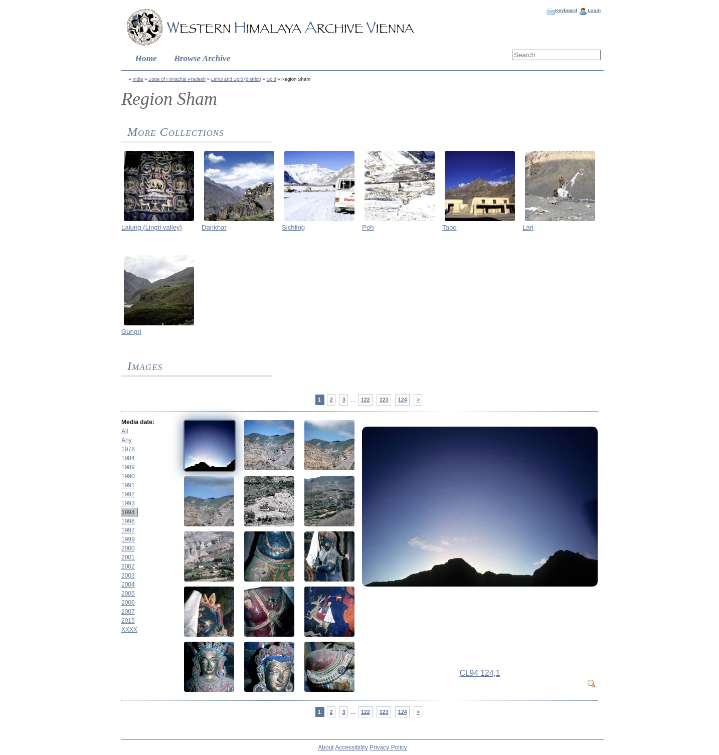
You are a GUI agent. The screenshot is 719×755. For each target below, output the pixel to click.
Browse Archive (202, 58)
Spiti (271, 79)
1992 (128, 494)
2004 (128, 584)
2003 (128, 575)
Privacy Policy (388, 747)
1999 (128, 539)
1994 (128, 512)
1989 (128, 467)
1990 (128, 476)
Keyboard (566, 10)
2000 (128, 548)
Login (594, 10)
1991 (128, 485)
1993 (128, 503)
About (325, 747)
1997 (128, 530)
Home (146, 58)
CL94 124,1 (480, 673)
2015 (128, 620)
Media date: (137, 422)
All (124, 431)
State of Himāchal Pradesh (177, 79)
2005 (128, 593)
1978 (128, 449)
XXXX (129, 629)
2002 (128, 566)
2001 (128, 557)
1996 (128, 521)
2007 (128, 611)
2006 (128, 602)
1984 (128, 458)
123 (384, 400)
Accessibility (351, 747)
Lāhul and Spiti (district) (236, 79)
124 (402, 400)
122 (365, 400)
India (137, 79)
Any (126, 440)
